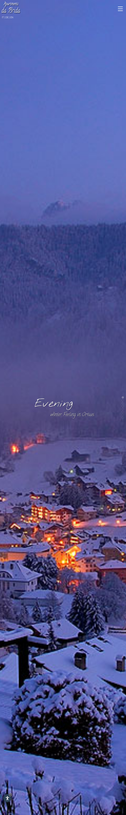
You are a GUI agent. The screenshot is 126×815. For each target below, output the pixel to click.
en (11, 17)
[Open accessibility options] (7, 798)
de (7, 17)
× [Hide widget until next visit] (10, 794)
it (3, 17)
